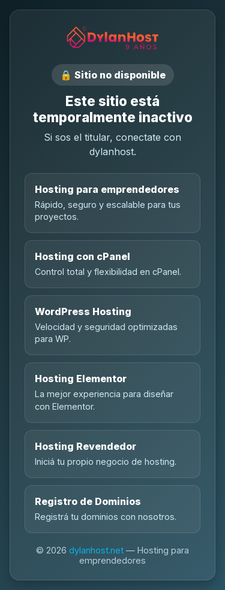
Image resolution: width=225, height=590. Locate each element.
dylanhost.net (96, 550)
